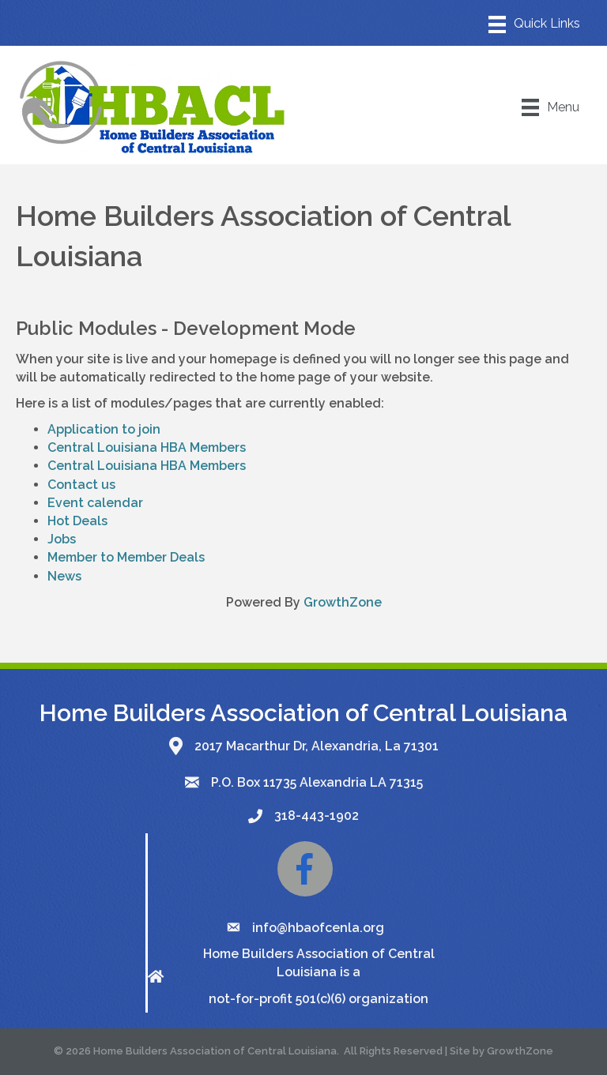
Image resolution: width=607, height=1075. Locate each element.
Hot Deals (77, 520)
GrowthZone (343, 602)
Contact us (81, 484)
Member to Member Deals (126, 557)
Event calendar (95, 502)
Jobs (61, 539)
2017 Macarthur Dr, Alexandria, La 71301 (316, 746)
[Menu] (534, 24)
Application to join (103, 429)
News (64, 576)
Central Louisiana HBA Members (146, 447)
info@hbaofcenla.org (318, 927)
